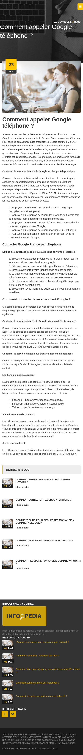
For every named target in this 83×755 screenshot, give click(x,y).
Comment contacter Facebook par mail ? (43, 499)
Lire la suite (22, 487)
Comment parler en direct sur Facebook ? (44, 540)
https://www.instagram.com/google (44, 403)
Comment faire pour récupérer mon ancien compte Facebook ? (45, 521)
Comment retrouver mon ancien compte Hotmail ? (43, 480)
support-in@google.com (66, 335)
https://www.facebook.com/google (44, 400)
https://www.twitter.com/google (38, 407)
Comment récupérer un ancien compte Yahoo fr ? (48, 562)
